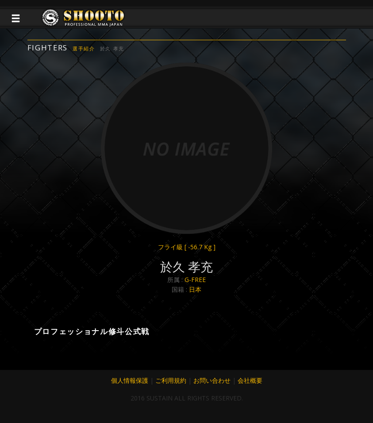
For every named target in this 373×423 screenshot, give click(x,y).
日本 (195, 289)
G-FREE (195, 279)
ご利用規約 (170, 380)
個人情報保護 (129, 380)
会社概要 (250, 380)
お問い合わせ (212, 380)
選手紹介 (84, 48)
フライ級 (186, 247)
